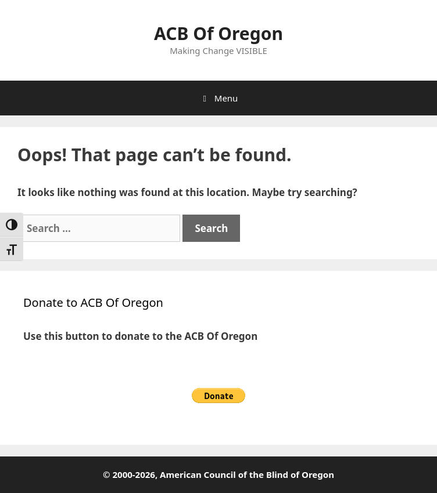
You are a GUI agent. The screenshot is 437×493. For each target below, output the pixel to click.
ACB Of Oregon (218, 33)
